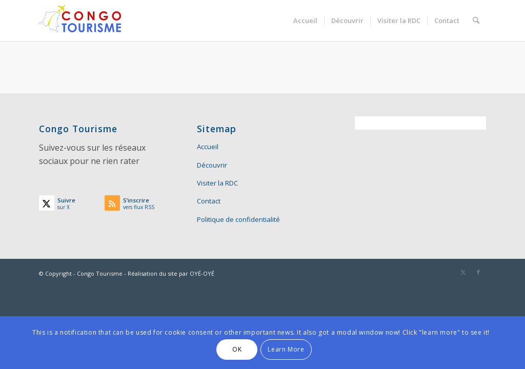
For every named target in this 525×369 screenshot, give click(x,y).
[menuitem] (305, 20)
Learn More (286, 349)
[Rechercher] (476, 20)
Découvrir (212, 165)
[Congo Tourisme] (80, 20)
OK (236, 349)
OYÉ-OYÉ (202, 273)
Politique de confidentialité (238, 219)
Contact (208, 201)
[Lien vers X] (463, 272)
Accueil (207, 146)
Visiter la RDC (217, 183)
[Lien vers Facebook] (478, 272)
